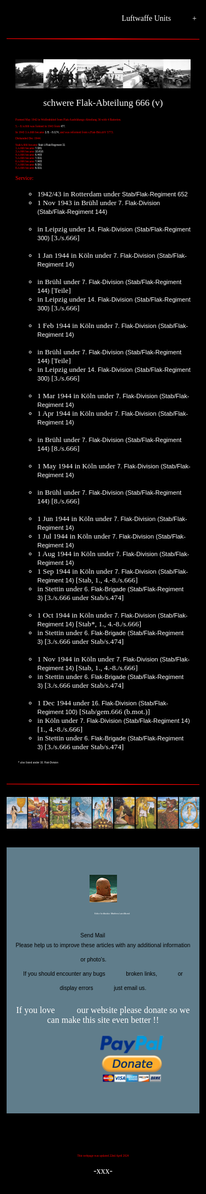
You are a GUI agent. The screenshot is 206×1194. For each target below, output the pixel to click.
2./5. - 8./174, (52, 132)
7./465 (38, 161)
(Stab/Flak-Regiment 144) (72, 211)
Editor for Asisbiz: (103, 914)
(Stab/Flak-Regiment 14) (157, 720)
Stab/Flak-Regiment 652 (155, 194)
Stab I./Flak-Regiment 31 (51, 145)
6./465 (38, 155)
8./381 (38, 164)
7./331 (38, 158)
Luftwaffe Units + (159, 19)
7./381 (38, 148)
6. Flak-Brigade (105, 589)
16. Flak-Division (113, 703)
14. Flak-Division (109, 229)
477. (62, 126)
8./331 (38, 168)
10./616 (39, 151)
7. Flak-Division (139, 203)
